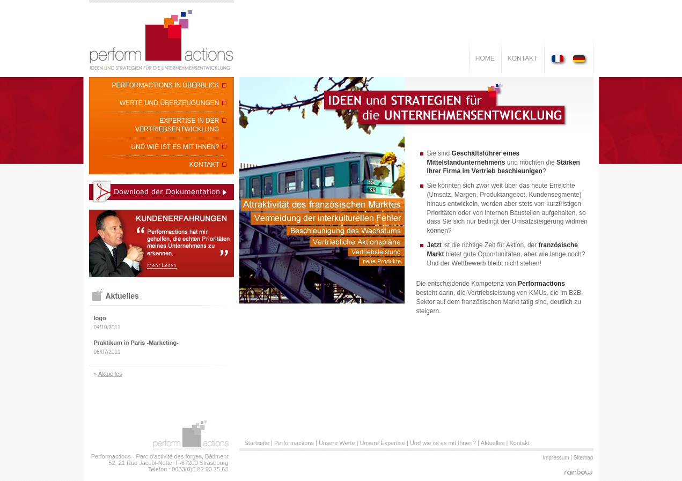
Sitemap (583, 458)
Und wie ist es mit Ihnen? (443, 443)
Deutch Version (578, 59)
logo (100, 318)
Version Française (560, 59)
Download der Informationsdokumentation (161, 191)
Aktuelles (110, 374)
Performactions (294, 443)
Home (485, 58)
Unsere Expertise (382, 443)
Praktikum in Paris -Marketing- (136, 342)
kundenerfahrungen (161, 243)
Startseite (257, 443)
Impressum (555, 458)
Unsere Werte (337, 443)
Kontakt (523, 58)
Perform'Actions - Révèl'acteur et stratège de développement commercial (161, 38)
